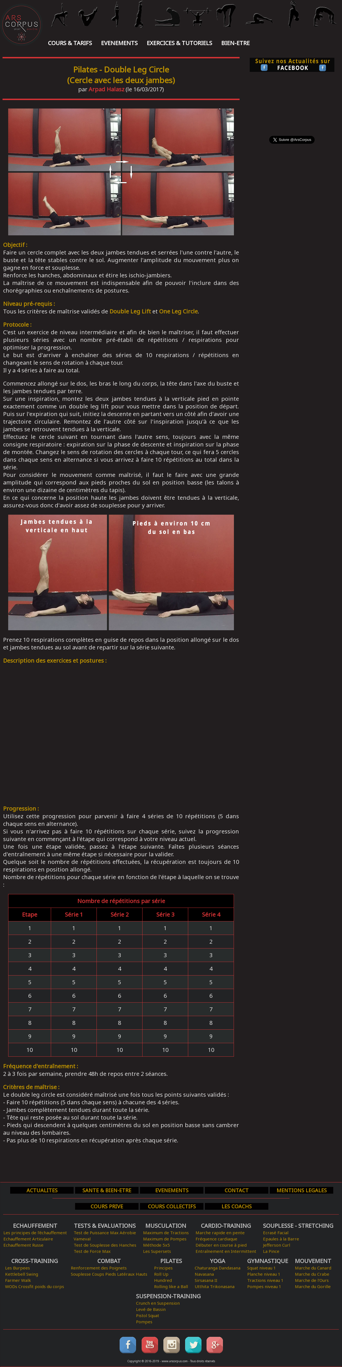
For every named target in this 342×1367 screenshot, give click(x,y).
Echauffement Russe (23, 1245)
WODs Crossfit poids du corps (34, 1286)
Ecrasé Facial (275, 1232)
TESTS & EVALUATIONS (105, 1225)
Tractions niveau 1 (265, 1280)
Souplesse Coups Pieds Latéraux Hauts (109, 1274)
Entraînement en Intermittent (226, 1251)
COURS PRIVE (107, 1206)
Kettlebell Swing (21, 1274)
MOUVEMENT (313, 1261)
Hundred (163, 1280)
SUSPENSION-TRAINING (168, 1296)
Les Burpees (17, 1268)
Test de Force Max (92, 1251)
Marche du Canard (313, 1268)
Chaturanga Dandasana (217, 1268)
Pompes (144, 1321)
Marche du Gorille (313, 1286)
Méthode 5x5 (156, 1245)
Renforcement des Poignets (99, 1268)
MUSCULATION (165, 1225)
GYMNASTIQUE (267, 1261)
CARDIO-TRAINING (226, 1225)
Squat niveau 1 (261, 1268)
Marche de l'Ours (312, 1280)
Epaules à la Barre (281, 1239)
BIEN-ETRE (235, 43)
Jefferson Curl (276, 1245)
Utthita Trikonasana (214, 1286)
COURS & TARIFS (70, 43)
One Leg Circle (178, 311)
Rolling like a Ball (171, 1286)
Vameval (82, 1239)
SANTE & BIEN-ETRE (106, 1190)
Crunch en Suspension (158, 1303)
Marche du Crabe (312, 1274)
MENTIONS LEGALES (302, 1190)
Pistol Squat (147, 1315)
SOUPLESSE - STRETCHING (298, 1225)
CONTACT (237, 1190)
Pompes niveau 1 (264, 1286)
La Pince (271, 1251)
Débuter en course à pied (221, 1245)
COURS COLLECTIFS (172, 1206)
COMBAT (109, 1261)
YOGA (217, 1261)
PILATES (171, 1261)
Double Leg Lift (130, 311)
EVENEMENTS (119, 43)
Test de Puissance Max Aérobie (105, 1232)
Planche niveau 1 (263, 1274)
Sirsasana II (206, 1280)
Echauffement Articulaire (28, 1239)
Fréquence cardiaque (216, 1239)
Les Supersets (157, 1251)
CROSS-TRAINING (34, 1261)
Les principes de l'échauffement (35, 1232)
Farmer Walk (18, 1280)
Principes (163, 1268)
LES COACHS (237, 1206)
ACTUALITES (42, 1190)
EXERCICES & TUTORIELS (179, 43)
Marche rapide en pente (220, 1232)
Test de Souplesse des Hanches (105, 1245)
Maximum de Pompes (165, 1239)
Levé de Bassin (151, 1309)
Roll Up (161, 1274)
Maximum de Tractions (166, 1232)
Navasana (204, 1274)
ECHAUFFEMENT (35, 1225)
